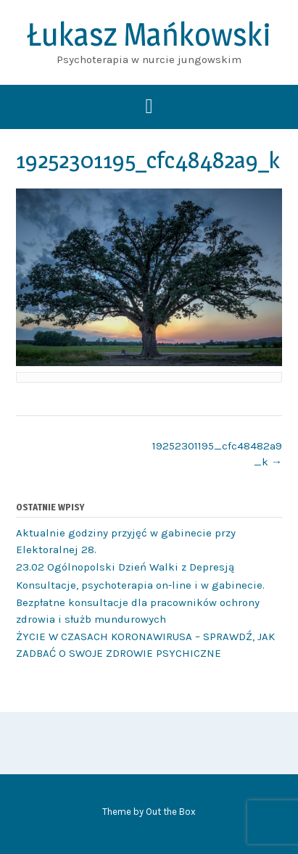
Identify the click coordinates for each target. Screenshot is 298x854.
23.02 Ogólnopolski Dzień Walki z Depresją (125, 566)
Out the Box (171, 811)
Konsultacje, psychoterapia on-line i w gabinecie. (140, 585)
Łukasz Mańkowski (149, 34)
